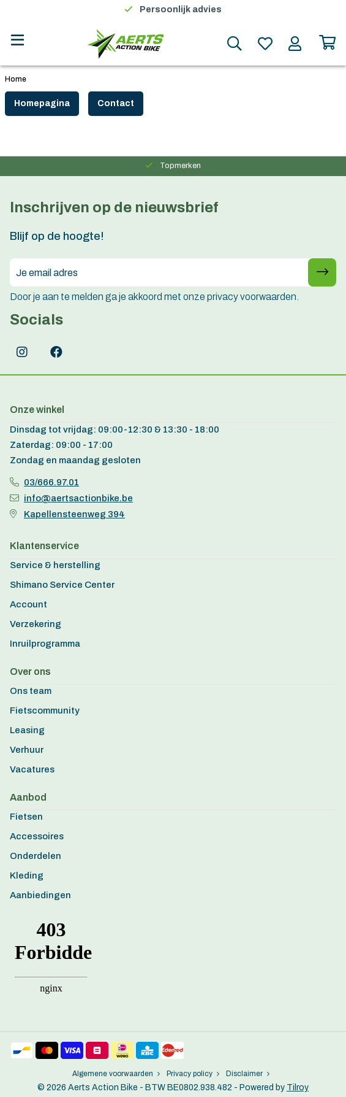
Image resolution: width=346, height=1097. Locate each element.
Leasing (27, 730)
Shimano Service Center (62, 585)
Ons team (30, 691)
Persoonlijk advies (181, 9)
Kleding (26, 875)
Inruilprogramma (45, 644)
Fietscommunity (45, 710)
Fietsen (26, 817)
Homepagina (42, 103)
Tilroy (298, 1087)
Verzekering (35, 624)
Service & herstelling (55, 565)
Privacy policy (193, 1073)
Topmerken (180, 165)
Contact (115, 103)
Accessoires (37, 836)
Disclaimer (247, 1073)
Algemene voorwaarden (116, 1073)
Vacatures (32, 769)
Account (28, 604)
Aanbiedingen (40, 895)
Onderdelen (35, 856)
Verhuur (26, 750)
